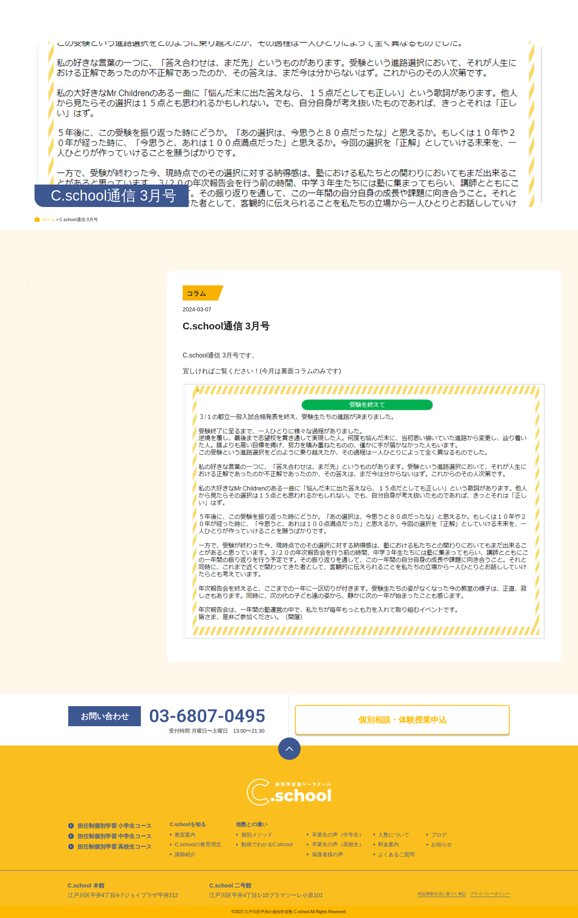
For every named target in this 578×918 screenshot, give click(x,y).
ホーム (48, 219)
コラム (196, 293)
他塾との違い (251, 824)
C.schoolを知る (188, 824)
